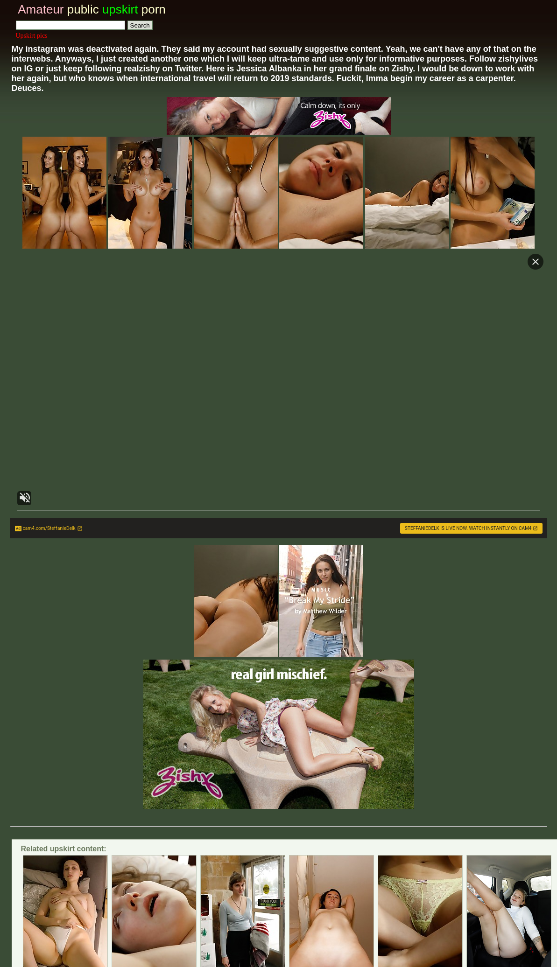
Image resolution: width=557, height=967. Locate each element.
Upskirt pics (32, 35)
